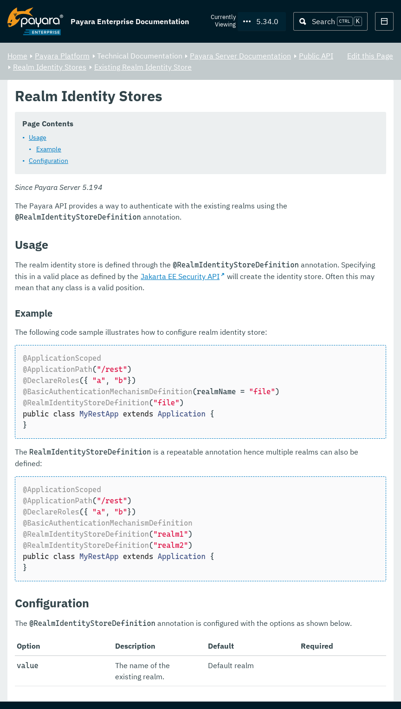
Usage (37, 138)
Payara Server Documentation (240, 55)
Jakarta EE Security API (180, 276)
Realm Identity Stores (49, 67)
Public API (316, 55)
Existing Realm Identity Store (143, 67)
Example (48, 149)
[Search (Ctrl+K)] (330, 21)
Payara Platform (62, 55)
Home (17, 55)
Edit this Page (370, 55)
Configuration (48, 161)
